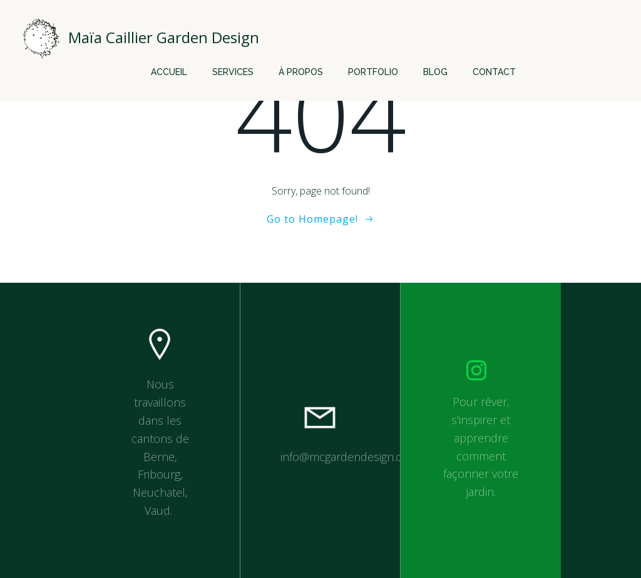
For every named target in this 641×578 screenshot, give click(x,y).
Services (233, 72)
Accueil (169, 72)
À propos (301, 72)
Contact (494, 72)
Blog (435, 72)
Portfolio (373, 72)
